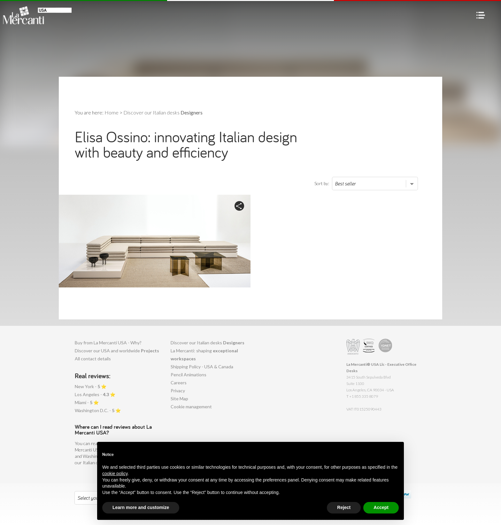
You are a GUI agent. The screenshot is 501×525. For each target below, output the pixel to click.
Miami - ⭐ (87, 402)
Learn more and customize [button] (140, 507)
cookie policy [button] (114, 473)
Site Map (179, 398)
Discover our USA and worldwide (117, 350)
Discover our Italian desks (207, 342)
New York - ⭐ (90, 386)
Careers (179, 382)
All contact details (93, 358)
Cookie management (191, 406)
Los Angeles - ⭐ (95, 394)
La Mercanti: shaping (204, 354)
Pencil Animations (188, 374)
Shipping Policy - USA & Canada (202, 366)
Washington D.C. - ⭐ (98, 410)
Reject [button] (344, 507)
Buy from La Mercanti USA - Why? (108, 342)
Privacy (178, 390)
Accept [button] (381, 507)
